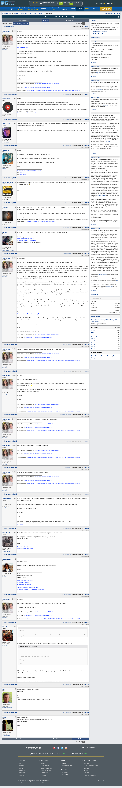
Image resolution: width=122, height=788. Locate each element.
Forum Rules (66, 17)
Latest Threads (56, 17)
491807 (87, 94)
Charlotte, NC (5, 142)
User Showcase (37, 13)
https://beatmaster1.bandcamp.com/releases (28, 112)
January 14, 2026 (95, 157)
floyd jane (67, 371)
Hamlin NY (5, 645)
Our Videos (20, 524)
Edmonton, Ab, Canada (7, 250)
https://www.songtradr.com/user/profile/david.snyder (30, 589)
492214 (87, 344)
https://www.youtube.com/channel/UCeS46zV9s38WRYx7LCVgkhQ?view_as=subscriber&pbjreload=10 (53, 90)
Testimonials (44, 772)
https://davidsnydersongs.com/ (25, 580)
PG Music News (95, 37)
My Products (66, 774)
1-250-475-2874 (75, 2)
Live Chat (65, 4)
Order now (93, 151)
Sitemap (21, 775)
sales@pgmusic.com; (32, 782)
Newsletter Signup (67, 765)
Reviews (43, 775)
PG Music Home (6, 13)
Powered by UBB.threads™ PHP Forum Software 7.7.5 (61, 787)
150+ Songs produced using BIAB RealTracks (29, 170)
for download (99, 89)
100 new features (101, 195)
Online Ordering (77, 4)
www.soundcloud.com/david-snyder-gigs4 (28, 587)
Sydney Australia (6, 735)
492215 (87, 371)
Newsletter (90, 748)
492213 (87, 253)
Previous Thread (22, 20)
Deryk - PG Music (65, 414)
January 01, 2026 (95, 228)
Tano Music (67, 344)
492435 (87, 554)
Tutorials (86, 772)
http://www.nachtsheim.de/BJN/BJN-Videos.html (47, 83)
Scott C (68, 467)
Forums (16, 13)
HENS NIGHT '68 (22, 47)
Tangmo (68, 441)
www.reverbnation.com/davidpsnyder (26, 586)
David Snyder (66, 594)
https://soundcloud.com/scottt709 (25, 238)
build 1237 (105, 105)
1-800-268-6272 (66, 2)
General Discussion (25, 13)
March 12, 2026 (95, 80)
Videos (86, 770)
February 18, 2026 (96, 113)
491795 (87, 26)
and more (107, 141)
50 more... (22, 172)
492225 (87, 494)
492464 (87, 594)
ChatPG (93, 20)
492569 (87, 712)
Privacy (95, 780)
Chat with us (79, 754)
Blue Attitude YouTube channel (25, 548)
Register (109, 13)
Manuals (86, 768)
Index (45, 20)
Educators (22, 772)
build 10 (98, 72)
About (21, 763)
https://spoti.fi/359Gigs (23, 582)
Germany (4, 49)
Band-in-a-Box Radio (47, 768)
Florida (4, 168)
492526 (87, 684)
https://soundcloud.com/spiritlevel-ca (26, 240)
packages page (109, 286)
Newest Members (96, 316)
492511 (87, 622)
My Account (65, 772)
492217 (87, 441)
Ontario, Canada (6, 551)
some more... (23, 174)
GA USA (4, 508)
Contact (21, 765)
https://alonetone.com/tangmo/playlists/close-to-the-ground (40, 221)
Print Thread (17, 23)
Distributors (22, 770)
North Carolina (5, 576)
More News (94, 294)
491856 (87, 177)
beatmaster (67, 253)
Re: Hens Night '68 (10, 94)
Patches (86, 763)
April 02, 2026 (95, 41)
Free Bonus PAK (111, 216)
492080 (87, 227)
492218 (87, 467)
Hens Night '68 (9, 26)
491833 (87, 145)
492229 (87, 528)
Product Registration (90, 775)
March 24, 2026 (95, 66)
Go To (25, 23)
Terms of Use (88, 780)
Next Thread (69, 20)
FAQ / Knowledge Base (91, 765)
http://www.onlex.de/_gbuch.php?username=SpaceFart (38, 87)
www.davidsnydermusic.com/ (24, 584)
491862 (87, 202)
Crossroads (67, 94)
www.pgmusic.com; (22, 782)
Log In (117, 13)
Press (21, 768)
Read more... (94, 62)
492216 (87, 414)
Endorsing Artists (46, 770)
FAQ (72, 17)
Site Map (102, 780)
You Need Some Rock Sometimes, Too (28, 314)
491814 (87, 119)
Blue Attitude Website (22, 546)
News (64, 763)
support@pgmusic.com (43, 782)
